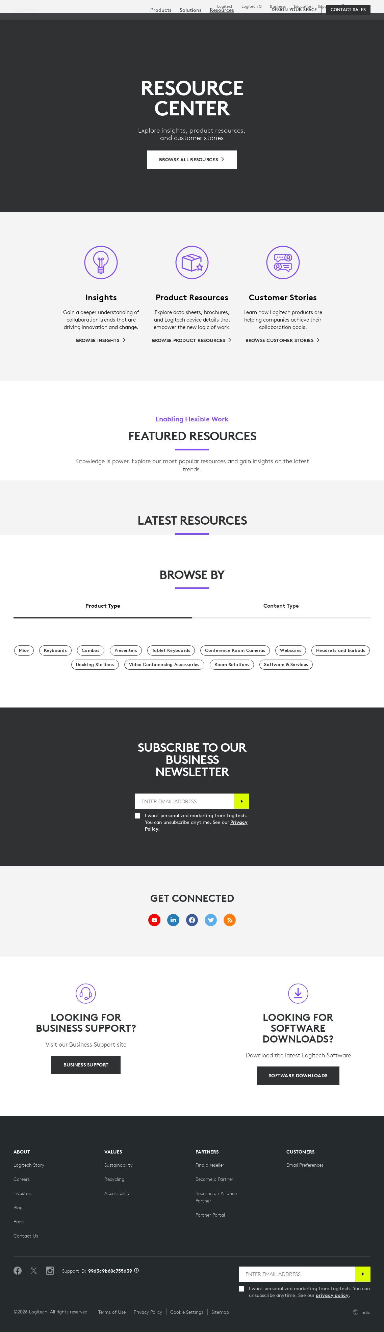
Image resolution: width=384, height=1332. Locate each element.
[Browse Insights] (101, 340)
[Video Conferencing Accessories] (164, 665)
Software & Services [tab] (151, 21)
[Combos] (90, 650)
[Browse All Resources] (192, 159)
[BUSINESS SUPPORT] (86, 1065)
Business (278, 6)
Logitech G (251, 6)
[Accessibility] (117, 1193)
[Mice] (24, 650)
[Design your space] (294, 41)
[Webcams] (290, 650)
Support (325, 6)
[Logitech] (57, 21)
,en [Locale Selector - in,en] (354, 6)
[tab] (103, 603)
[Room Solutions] (232, 665)
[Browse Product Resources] (192, 340)
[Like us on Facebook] (18, 1271)
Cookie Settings (186, 1312)
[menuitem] (161, 41)
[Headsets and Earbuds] (340, 650)
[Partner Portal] (210, 1215)
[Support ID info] (136, 1271)
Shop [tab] (105, 21)
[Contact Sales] (348, 41)
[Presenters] (126, 650)
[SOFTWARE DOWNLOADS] (298, 1075)
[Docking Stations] (95, 665)
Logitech (225, 6)
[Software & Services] (286, 665)
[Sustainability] (118, 1165)
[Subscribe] (241, 801)
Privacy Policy (148, 1312)
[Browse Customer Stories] (283, 340)
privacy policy (332, 1295)
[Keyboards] (55, 650)
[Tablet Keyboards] (171, 650)
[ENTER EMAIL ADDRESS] (184, 801)
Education (303, 6)
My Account (353, 22)
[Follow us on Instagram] (50, 1271)
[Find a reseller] (210, 1165)
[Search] (325, 22)
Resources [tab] (201, 21)
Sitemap (220, 1312)
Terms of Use (112, 1312)
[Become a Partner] (214, 1179)
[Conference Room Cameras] (235, 650)
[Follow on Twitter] (34, 1271)
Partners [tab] (239, 21)
